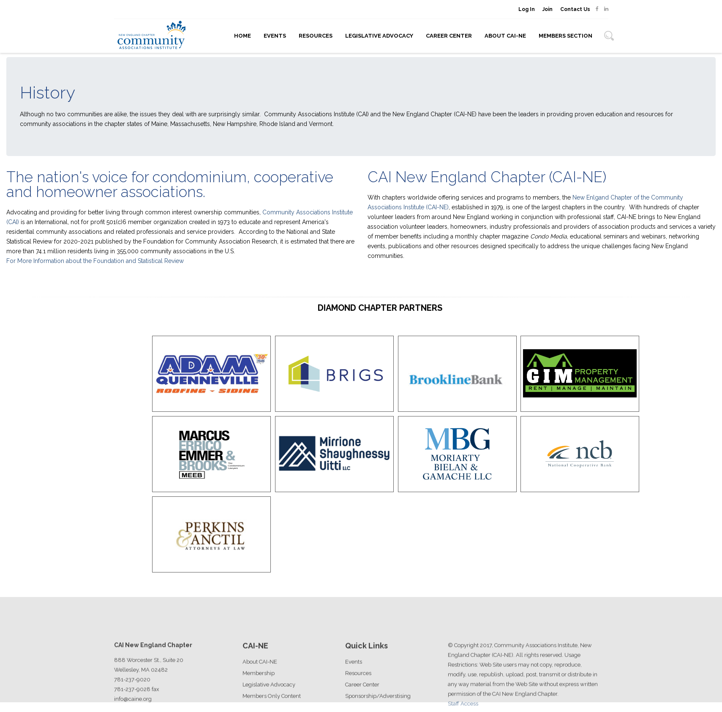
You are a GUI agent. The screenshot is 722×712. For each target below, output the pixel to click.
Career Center (449, 36)
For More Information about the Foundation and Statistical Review (95, 260)
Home (242, 36)
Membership (258, 694)
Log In (526, 9)
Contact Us (575, 9)
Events (275, 36)
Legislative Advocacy (379, 36)
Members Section (565, 36)
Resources (315, 36)
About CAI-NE (505, 36)
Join (547, 9)
